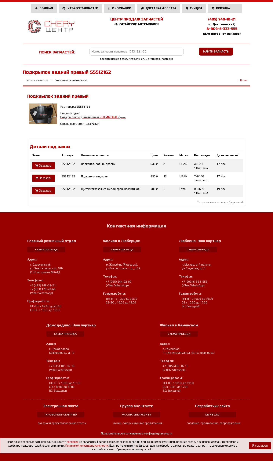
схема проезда (46, 249)
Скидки (194, 8)
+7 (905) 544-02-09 (119, 281)
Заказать (43, 165)
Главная (44, 8)
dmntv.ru (212, 414)
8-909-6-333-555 (221, 29)
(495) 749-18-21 (221, 19)
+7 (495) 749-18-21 (43, 285)
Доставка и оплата (158, 8)
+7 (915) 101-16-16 (62, 366)
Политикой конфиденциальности (86, 445)
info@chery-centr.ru (61, 414)
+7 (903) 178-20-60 (43, 289)
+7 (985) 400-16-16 (175, 366)
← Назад (242, 80)
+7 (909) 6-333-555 (194, 281)
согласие (72, 441)
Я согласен (260, 445)
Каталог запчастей (80, 8)
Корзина (221, 8)
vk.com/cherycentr (136, 414)
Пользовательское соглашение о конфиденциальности (136, 433)
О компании (119, 8)
